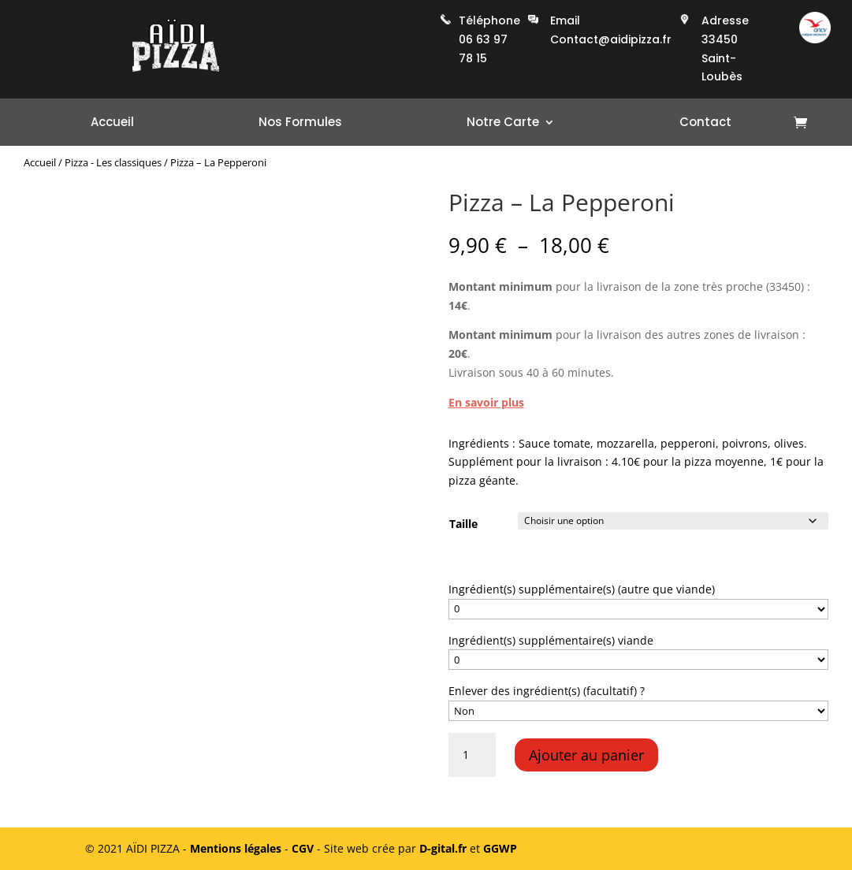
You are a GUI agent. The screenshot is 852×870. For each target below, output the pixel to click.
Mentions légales (235, 848)
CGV (303, 848)
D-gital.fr (443, 848)
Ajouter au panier (586, 754)
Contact (705, 123)
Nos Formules (300, 123)
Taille (463, 523)
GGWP (500, 848)
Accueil (112, 123)
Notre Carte (503, 123)
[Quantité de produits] (472, 755)
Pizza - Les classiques (113, 162)
